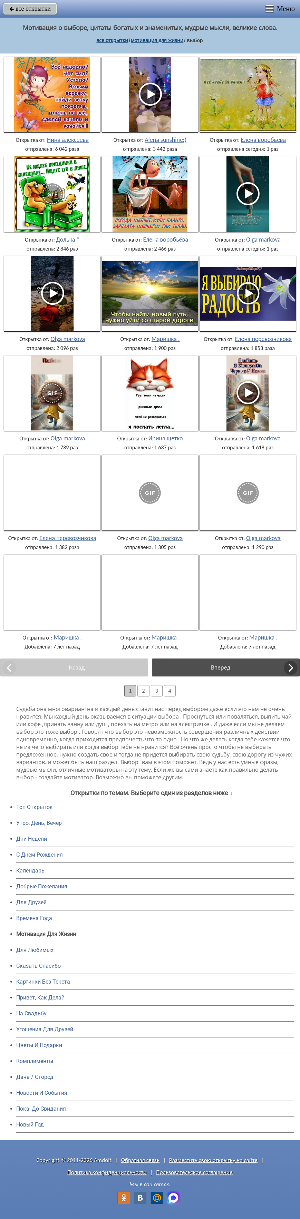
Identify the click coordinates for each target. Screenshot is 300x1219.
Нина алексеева (68, 140)
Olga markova (263, 239)
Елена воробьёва (263, 140)
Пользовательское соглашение (194, 1172)
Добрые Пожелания (41, 886)
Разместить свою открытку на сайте (213, 1160)
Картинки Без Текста (43, 981)
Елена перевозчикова (263, 339)
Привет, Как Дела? (40, 997)
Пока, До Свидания (41, 1108)
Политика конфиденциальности (106, 1172)
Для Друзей (31, 902)
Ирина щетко (165, 438)
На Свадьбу (31, 1013)
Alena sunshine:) (165, 140)
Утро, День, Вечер (39, 823)
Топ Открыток (34, 807)
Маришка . (166, 339)
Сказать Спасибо (38, 966)
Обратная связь (140, 1160)
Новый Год (30, 1124)
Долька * (67, 239)
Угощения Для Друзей (44, 1029)
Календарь (30, 870)
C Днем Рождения (39, 854)
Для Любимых (35, 950)
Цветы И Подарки (39, 1045)
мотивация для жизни (157, 40)
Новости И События (41, 1093)
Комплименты (34, 1061)
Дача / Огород (35, 1077)
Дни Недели (31, 839)
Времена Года (34, 918)
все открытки (30, 8)
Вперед (220, 667)
